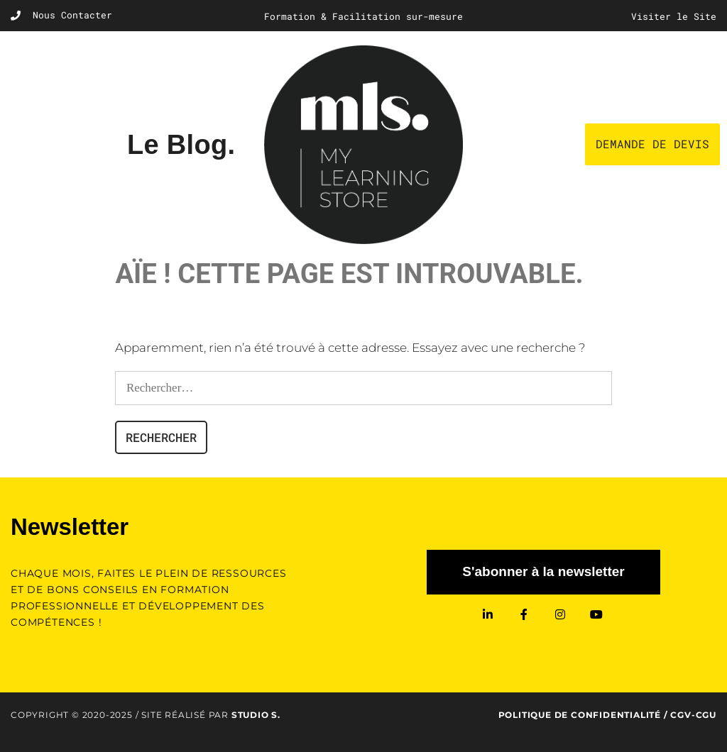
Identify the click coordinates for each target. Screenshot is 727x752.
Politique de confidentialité (579, 714)
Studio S (254, 714)
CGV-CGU (693, 714)
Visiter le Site (673, 16)
